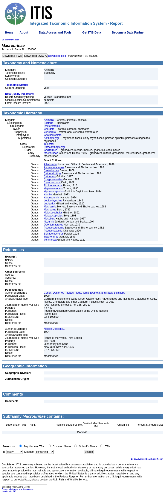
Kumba (48, 194)
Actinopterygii (51, 138)
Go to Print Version (10, 40)
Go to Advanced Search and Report (147, 459)
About (24, 32)
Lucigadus (50, 203)
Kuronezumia (51, 197)
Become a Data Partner (128, 32)
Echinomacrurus (53, 185)
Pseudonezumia (53, 230)
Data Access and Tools (55, 32)
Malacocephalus (53, 212)
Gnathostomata (52, 135)
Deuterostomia (52, 125)
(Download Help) (57, 55)
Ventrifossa (50, 239)
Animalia (49, 119)
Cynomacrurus (52, 182)
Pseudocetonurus (54, 227)
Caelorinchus (51, 170)
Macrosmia (50, 206)
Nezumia (49, 221)
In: (4, 451)
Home (9, 32)
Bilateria (48, 122)
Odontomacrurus (53, 224)
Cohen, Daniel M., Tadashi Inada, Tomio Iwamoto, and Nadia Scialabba (84, 292)
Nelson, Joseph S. (54, 328)
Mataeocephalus (53, 215)
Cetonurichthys (52, 173)
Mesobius (49, 218)
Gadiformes (50, 150)
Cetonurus (50, 176)
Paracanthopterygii (54, 147)
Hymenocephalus (54, 191)
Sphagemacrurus (53, 233)
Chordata (49, 128)
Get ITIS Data (91, 32)
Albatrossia (50, 164)
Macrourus (50, 209)
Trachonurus (51, 236)
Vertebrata (50, 131)
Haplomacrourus (53, 188)
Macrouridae (51, 153)
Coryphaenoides (53, 179)
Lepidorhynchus (53, 200)
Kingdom (29, 451)
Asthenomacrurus (54, 167)
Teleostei (49, 144)
